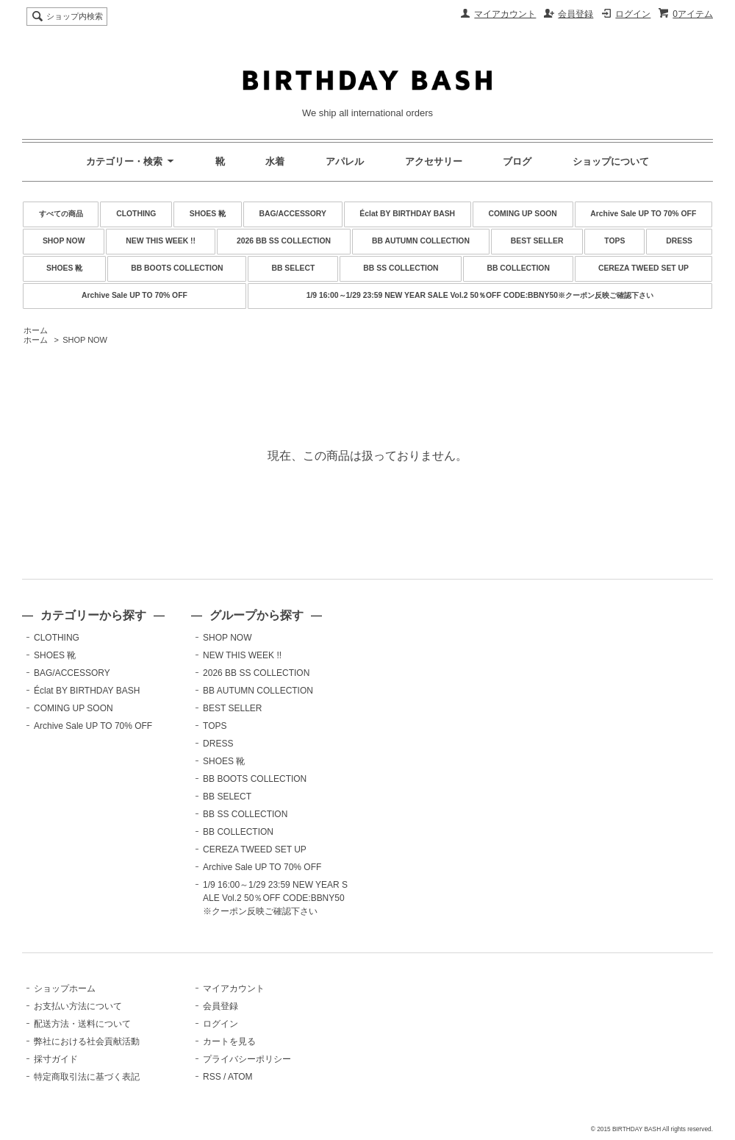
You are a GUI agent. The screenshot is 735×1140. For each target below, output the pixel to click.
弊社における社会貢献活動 (87, 1041)
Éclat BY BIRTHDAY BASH (407, 214)
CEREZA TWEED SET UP (643, 268)
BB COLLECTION (518, 268)
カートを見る (229, 1041)
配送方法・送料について (82, 1024)
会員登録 (575, 14)
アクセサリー (433, 161)
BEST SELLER (537, 241)
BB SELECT (293, 268)
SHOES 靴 (208, 214)
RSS (212, 1077)
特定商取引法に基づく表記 (87, 1077)
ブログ (517, 161)
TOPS (614, 241)
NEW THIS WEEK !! (161, 241)
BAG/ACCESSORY (292, 214)
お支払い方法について (78, 1006)
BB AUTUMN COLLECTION (421, 241)
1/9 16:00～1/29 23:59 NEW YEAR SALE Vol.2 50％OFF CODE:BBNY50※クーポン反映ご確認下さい (479, 295)
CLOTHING (136, 214)
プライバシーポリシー (247, 1059)
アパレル (345, 161)
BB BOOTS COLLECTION (177, 268)
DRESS (679, 241)
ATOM (240, 1077)
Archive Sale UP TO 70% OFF (643, 214)
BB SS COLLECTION (400, 268)
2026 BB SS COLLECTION (284, 241)
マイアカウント (505, 14)
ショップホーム (65, 988)
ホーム (36, 330)
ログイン (632, 14)
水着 (274, 161)
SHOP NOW (64, 241)
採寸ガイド (56, 1059)
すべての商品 (61, 214)
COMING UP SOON (523, 214)
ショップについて (611, 161)
